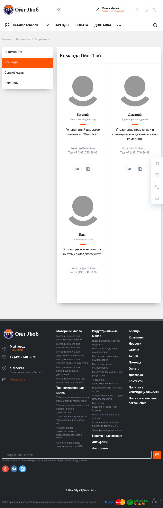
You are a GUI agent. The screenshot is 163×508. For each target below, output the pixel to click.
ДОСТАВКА (102, 25)
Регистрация (117, 11)
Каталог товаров (27, 25)
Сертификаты (14, 72)
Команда (11, 62)
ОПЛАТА (82, 25)
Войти (105, 11)
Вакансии (12, 83)
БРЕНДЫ (62, 25)
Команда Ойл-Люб (80, 55)
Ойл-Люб (20, 10)
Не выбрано (18, 350)
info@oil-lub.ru (17, 379)
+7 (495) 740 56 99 (23, 357)
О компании (13, 52)
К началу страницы (81, 490)
